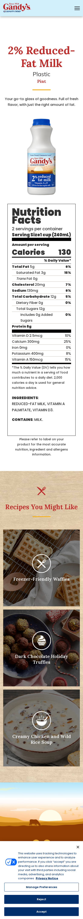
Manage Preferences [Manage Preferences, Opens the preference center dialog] (41, 889)
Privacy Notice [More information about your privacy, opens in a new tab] (47, 880)
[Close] (78, 848)
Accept (41, 913)
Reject (41, 901)
